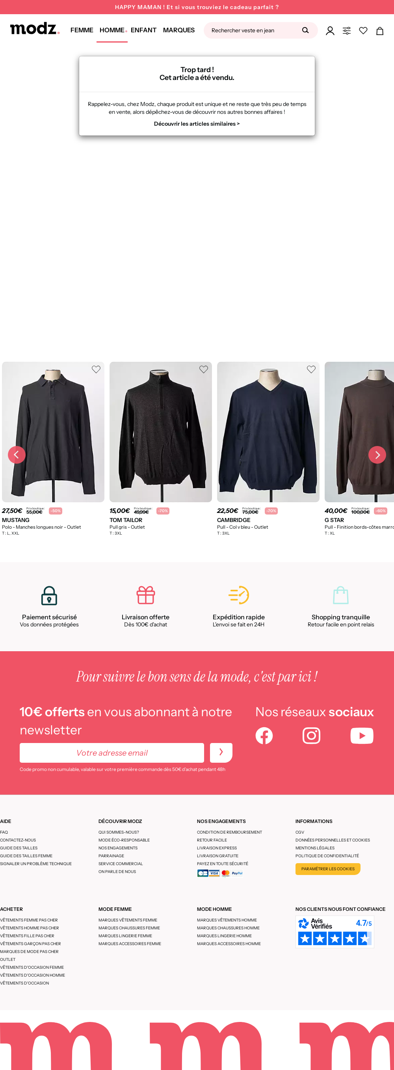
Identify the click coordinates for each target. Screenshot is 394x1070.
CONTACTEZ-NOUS (18, 840)
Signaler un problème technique (36, 863)
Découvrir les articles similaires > (197, 123)
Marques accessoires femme (129, 943)
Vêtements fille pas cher (27, 935)
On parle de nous (117, 871)
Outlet (7, 959)
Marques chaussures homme (228, 928)
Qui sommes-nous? (118, 832)
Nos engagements (118, 848)
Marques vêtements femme (127, 920)
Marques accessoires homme (229, 943)
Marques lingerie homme (224, 935)
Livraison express (217, 848)
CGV (300, 832)
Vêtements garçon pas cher (30, 943)
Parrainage (111, 855)
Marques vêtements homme (227, 920)
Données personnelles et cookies (333, 840)
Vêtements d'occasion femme (32, 967)
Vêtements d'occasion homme (32, 975)
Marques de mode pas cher (29, 951)
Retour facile (212, 840)
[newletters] (221, 753)
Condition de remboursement (229, 832)
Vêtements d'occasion (24, 983)
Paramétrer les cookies (328, 868)
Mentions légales (315, 848)
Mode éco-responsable (124, 840)
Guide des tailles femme (26, 855)
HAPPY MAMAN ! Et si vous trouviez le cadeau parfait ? (197, 7)
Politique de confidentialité (327, 855)
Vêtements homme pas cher (29, 928)
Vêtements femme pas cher (29, 920)
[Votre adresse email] (112, 753)
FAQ (4, 832)
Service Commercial (120, 863)
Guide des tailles (18, 848)
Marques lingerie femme (125, 935)
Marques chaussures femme (129, 928)
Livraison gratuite (217, 855)
